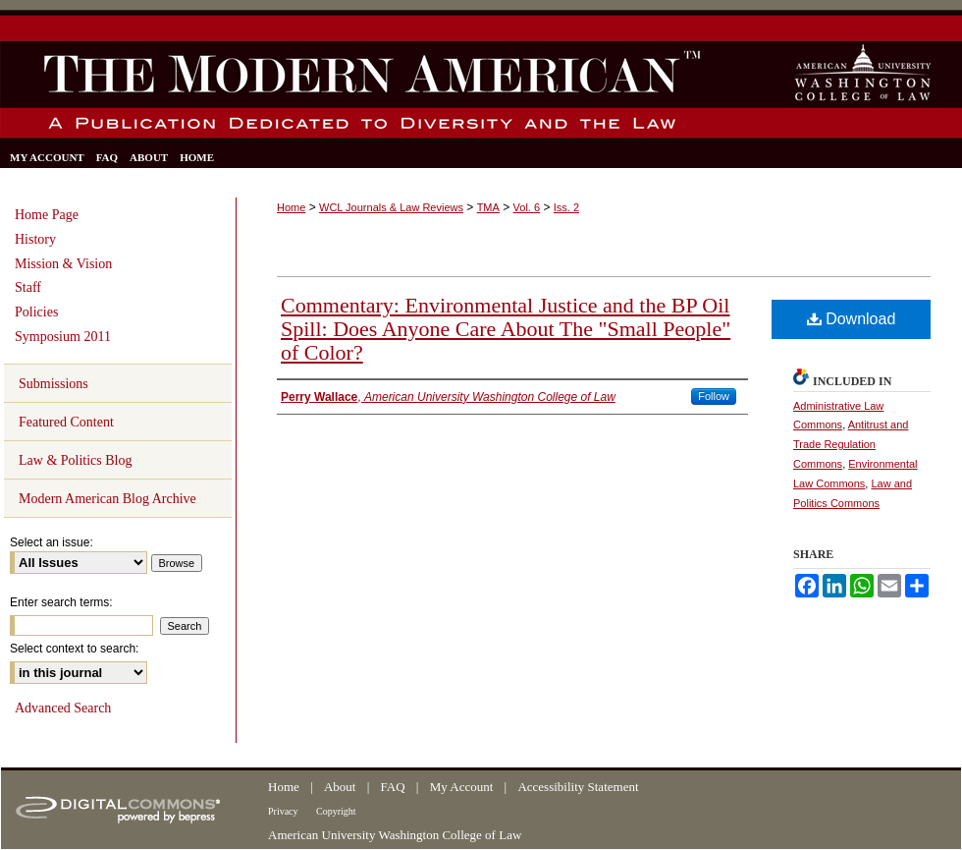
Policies (36, 312)
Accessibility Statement (577, 786)
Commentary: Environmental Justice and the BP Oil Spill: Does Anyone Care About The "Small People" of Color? (505, 329)
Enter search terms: (61, 602)
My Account (463, 786)
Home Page (47, 214)
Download (851, 319)
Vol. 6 (527, 207)
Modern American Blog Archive (107, 498)
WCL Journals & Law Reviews (391, 207)
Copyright (336, 811)
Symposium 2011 (63, 336)
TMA (488, 207)
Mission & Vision (63, 263)
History (35, 239)
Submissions (53, 383)
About (341, 786)
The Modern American (356, 90)
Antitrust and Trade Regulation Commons (850, 444)
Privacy (284, 811)
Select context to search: (74, 648)
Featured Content (66, 422)
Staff (28, 287)
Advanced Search (63, 708)
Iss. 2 (566, 207)
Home (291, 207)
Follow (713, 396)
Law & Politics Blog (76, 460)
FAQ (394, 786)
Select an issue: (51, 542)
